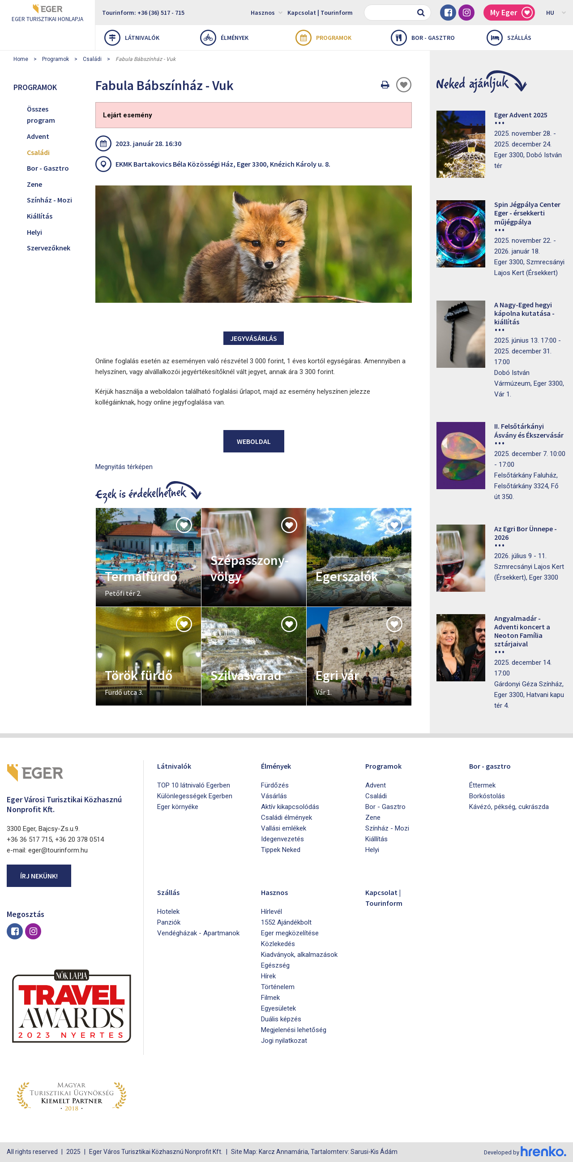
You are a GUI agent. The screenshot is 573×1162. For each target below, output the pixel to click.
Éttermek (482, 785)
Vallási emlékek (283, 828)
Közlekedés (278, 944)
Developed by (523, 1152)
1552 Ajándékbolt (286, 922)
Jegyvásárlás (253, 338)
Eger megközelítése (290, 933)
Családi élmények (286, 817)
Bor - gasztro (423, 38)
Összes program (41, 114)
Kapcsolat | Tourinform (320, 13)
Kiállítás (39, 215)
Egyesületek (278, 1008)
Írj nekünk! (39, 875)
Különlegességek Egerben (194, 796)
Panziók (168, 922)
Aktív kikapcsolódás (290, 807)
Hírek (268, 976)
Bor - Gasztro (48, 168)
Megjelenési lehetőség (293, 1030)
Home (20, 59)
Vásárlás (274, 796)
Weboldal (254, 441)
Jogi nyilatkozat (284, 1041)
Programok (323, 38)
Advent (38, 136)
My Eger (511, 12)
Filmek (270, 998)
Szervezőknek (48, 247)
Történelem (278, 987)
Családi (92, 59)
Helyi (34, 232)
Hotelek (168, 912)
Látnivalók (131, 38)
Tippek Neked (280, 850)
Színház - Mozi (49, 199)
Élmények (224, 38)
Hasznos (267, 12)
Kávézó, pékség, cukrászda (509, 807)
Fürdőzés (275, 785)
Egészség (275, 965)
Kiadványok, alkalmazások (299, 955)
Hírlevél (271, 912)
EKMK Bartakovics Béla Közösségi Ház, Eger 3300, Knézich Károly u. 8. (222, 163)
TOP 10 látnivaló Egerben (193, 785)
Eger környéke (177, 807)
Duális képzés (281, 1019)
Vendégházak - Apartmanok (198, 933)
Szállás (509, 38)
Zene (34, 184)
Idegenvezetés (282, 839)
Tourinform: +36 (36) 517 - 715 (143, 13)
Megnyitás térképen (124, 467)
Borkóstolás (487, 796)
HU (556, 12)
